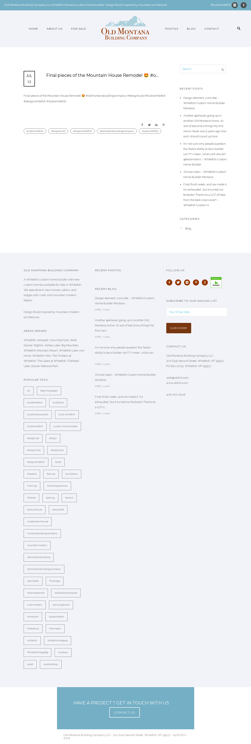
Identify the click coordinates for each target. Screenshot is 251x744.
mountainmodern (37, 545)
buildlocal (58, 402)
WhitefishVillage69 (37, 652)
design (53, 438)
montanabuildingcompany (42, 533)
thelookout (33, 628)
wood (30, 664)
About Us (54, 28)
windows (63, 652)
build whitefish (67, 414)
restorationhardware (66, 593)
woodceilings (50, 664)
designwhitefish (82, 131)
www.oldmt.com (177, 383)
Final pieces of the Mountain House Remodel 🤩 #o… (102, 75)
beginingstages (49, 390)
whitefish (32, 640)
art (28, 390)
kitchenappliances (57, 485)
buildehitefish (34, 402)
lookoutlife (58, 509)
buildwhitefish (34, 131)
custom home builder (65, 426)
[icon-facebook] (244, 5)
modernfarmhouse (37, 521)
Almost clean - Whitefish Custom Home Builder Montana (125, 377)
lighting (50, 497)
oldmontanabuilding (38, 557)
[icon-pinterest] (197, 282)
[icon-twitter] (179, 282)
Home (33, 28)
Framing (32, 485)
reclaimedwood (35, 593)
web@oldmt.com (177, 377)
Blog (191, 28)
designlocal (57, 450)
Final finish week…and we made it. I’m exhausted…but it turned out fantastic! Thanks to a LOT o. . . (125, 402)
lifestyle (31, 497)
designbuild (58, 131)
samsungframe (61, 604)
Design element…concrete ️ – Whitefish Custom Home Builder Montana (204, 103)
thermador (55, 628)
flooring (51, 474)
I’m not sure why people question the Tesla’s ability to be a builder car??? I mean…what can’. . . (125, 352)
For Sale (78, 28)
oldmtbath (33, 581)
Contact (211, 28)
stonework (33, 616)
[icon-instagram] (236, 5)
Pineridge (54, 581)
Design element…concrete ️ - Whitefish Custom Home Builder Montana (124, 301)
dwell (58, 462)
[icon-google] (206, 282)
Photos (171, 28)
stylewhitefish (150, 131)
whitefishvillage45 (57, 640)
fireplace (32, 474)
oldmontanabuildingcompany (117, 131)
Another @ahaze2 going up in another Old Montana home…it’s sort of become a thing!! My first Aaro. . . (124, 325)
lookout (69, 497)
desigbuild (33, 438)
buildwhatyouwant (37, 414)
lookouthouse (34, 509)
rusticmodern (34, 604)
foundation (71, 474)
